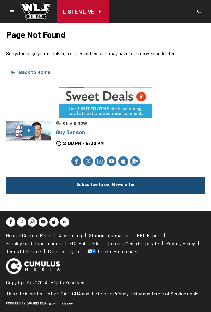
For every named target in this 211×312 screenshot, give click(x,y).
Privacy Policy (127, 293)
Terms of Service (168, 293)
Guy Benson (70, 132)
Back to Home (30, 72)
